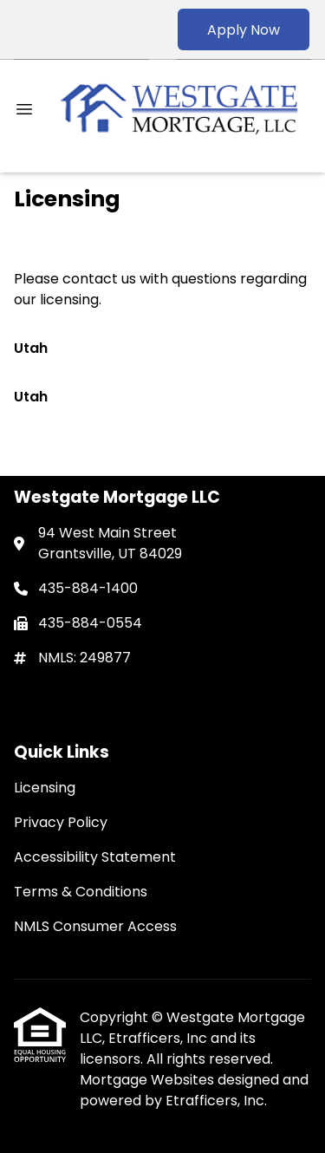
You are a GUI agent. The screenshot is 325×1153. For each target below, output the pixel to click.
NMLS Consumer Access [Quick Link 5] (95, 926)
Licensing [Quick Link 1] (44, 788)
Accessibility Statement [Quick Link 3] (95, 857)
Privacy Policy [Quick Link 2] (60, 822)
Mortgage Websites (149, 1080)
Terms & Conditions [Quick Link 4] (80, 892)
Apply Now (243, 30)
